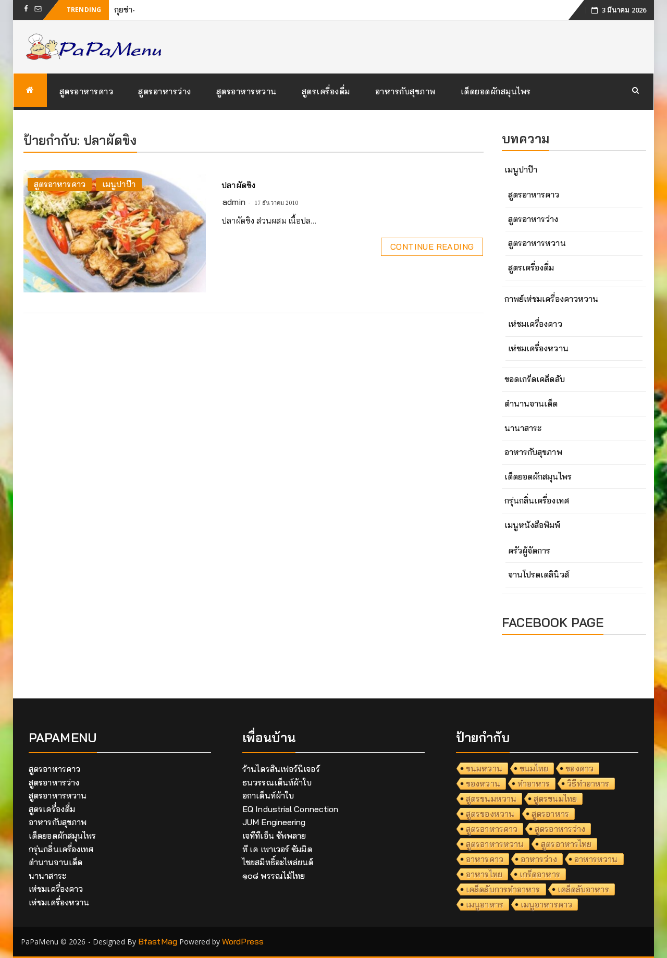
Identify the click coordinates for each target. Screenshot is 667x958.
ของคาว (579, 768)
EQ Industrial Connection (290, 809)
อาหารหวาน (596, 859)
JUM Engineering (274, 822)
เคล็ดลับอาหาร (583, 889)
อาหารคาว (484, 859)
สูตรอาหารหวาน (246, 91)
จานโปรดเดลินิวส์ (538, 574)
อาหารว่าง (539, 859)
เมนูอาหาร (484, 904)
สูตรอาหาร (550, 813)
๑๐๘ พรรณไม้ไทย (273, 875)
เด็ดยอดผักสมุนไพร (496, 91)
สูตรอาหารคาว (86, 91)
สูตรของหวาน (490, 813)
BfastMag (157, 941)
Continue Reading (432, 246)
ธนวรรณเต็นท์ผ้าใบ (277, 782)
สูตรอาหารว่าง (164, 91)
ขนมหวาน (484, 768)
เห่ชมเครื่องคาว (535, 323)
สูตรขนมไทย (555, 798)
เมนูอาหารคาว (546, 904)
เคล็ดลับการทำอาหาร (503, 889)
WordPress (243, 941)
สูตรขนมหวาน (491, 798)
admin (234, 201)
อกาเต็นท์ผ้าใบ (268, 795)
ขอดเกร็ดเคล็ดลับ (534, 379)
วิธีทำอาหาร (588, 783)
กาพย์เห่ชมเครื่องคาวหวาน (551, 298)
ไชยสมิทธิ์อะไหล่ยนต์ (278, 862)
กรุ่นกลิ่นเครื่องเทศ (536, 500)
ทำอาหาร (533, 783)
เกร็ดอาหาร (540, 874)
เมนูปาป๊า (118, 184)
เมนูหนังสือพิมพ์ (532, 525)
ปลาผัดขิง (238, 185)
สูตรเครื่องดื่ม (326, 91)
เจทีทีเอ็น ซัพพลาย (274, 835)
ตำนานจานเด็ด (531, 403)
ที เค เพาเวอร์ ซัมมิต (277, 849)
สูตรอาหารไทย (566, 844)
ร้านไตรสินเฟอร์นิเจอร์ (281, 769)
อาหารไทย (484, 874)
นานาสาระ (523, 428)
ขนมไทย (534, 768)
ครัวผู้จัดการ (529, 550)
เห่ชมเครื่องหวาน (538, 348)
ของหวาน (483, 783)
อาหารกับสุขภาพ (405, 91)
